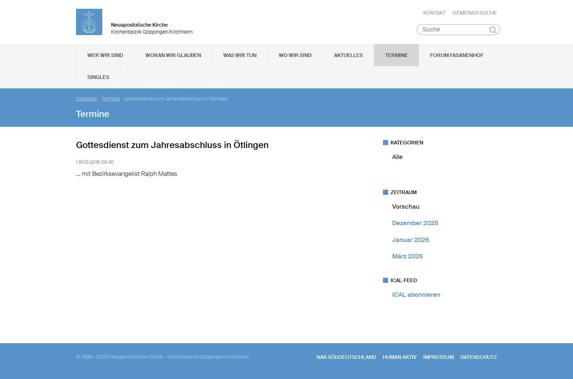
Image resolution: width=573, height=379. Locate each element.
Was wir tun (240, 55)
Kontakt (434, 13)
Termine (396, 55)
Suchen (493, 30)
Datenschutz (478, 357)
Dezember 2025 (415, 223)
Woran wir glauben (173, 55)
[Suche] (458, 29)
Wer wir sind (105, 55)
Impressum (438, 357)
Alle (397, 157)
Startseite (86, 99)
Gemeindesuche (474, 13)
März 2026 (407, 256)
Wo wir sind (295, 55)
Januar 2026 (410, 240)
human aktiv (400, 357)
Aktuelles (348, 55)
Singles (98, 77)
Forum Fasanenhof (456, 55)
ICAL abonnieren (416, 295)
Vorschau (406, 206)
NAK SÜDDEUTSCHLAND (346, 357)
